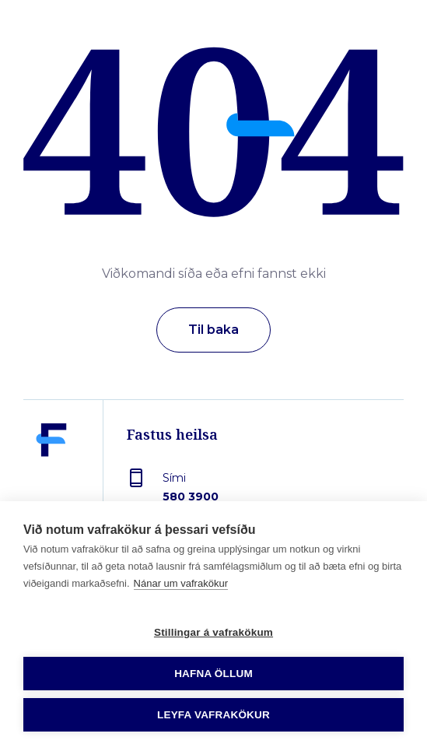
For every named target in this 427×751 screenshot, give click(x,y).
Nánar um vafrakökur (181, 583)
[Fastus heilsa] (51, 476)
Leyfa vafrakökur (213, 715)
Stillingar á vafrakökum (213, 632)
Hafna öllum (213, 673)
